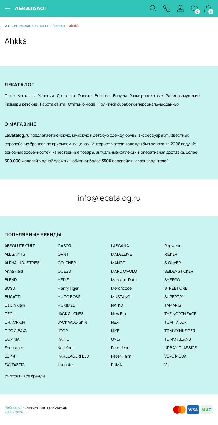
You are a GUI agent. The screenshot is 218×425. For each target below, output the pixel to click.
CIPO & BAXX (16, 330)
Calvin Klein (15, 305)
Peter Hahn (121, 356)
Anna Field (14, 271)
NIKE (115, 330)
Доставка (66, 95)
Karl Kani (65, 347)
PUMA (116, 364)
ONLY (116, 339)
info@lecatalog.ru (109, 197)
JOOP (63, 330)
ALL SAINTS (15, 254)
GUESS (64, 271)
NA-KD (117, 305)
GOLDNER (67, 262)
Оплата (85, 95)
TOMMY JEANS (177, 339)
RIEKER (170, 254)
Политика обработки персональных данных (138, 104)
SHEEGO (172, 279)
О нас (10, 95)
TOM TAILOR (175, 322)
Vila (167, 364)
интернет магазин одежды (46, 407)
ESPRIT (11, 356)
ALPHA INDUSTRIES (22, 262)
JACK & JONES (71, 313)
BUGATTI (13, 296)
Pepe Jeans (121, 347)
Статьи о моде (81, 104)
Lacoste (65, 364)
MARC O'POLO (124, 271)
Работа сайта (52, 104)
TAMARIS (172, 305)
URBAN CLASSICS (180, 347)
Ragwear (172, 245)
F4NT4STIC (15, 364)
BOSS (10, 288)
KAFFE (63, 339)
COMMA (12, 339)
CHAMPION (15, 322)
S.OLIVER (172, 262)
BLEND (11, 279)
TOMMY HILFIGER (179, 330)
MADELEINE (121, 254)
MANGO (118, 262)
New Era (118, 313)
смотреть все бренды (25, 376)
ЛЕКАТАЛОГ (31, 8)
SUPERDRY (174, 296)
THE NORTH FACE (180, 313)
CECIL (10, 313)
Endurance (14, 347)
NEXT (116, 322)
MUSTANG (120, 296)
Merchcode (121, 288)
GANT (63, 254)
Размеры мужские (183, 95)
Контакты (26, 95)
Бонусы (120, 95)
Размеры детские (21, 104)
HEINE (63, 279)
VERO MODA (175, 356)
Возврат (102, 95)
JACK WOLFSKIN (72, 322)
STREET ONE (175, 288)
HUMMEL (66, 305)
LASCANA (120, 245)
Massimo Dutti (124, 279)
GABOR (64, 245)
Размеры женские (146, 95)
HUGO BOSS (69, 296)
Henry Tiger (68, 288)
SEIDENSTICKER (178, 271)
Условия (46, 95)
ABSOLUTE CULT (20, 245)
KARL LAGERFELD (73, 356)
